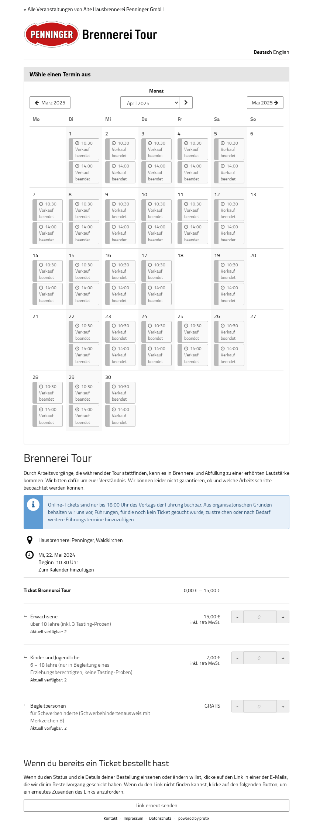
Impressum (133, 818)
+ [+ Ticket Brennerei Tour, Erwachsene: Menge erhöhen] (283, 616)
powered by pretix (193, 818)
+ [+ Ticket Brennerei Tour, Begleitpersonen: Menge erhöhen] (283, 705)
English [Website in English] (281, 51)
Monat (156, 90)
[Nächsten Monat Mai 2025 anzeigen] (265, 102)
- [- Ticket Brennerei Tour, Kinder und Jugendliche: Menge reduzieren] (237, 657)
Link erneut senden (156, 805)
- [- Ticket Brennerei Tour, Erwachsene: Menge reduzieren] (237, 616)
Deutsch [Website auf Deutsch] (263, 52)
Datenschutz (160, 818)
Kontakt (110, 818)
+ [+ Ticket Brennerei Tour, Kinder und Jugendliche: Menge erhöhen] (283, 657)
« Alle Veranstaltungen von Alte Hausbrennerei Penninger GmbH (94, 9)
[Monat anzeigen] (185, 102)
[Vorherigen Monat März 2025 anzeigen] (50, 102)
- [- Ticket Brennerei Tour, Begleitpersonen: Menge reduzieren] (237, 705)
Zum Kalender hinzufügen (66, 569)
